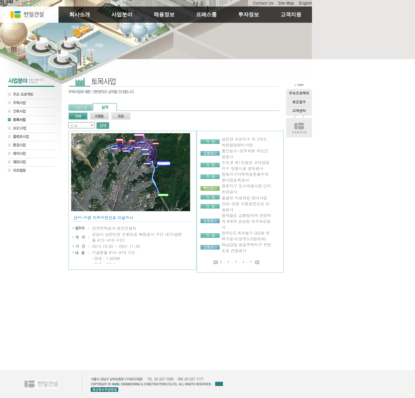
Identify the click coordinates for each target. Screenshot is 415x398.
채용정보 (164, 14)
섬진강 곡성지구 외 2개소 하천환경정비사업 (244, 142)
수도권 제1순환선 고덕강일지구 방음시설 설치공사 (245, 165)
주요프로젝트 (299, 93)
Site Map (286, 3)
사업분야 (121, 14)
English (305, 3)
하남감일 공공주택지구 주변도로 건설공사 (246, 247)
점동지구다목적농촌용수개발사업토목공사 (245, 177)
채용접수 (299, 101)
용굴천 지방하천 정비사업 (244, 197)
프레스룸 (206, 14)
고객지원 (290, 14)
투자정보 (248, 14)
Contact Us (263, 3)
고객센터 (299, 110)
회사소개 (79, 14)
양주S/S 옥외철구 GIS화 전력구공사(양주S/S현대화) (246, 235)
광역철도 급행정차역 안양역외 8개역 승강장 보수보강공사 (246, 221)
